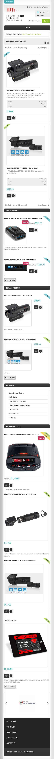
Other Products (14, 413)
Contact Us (10, 743)
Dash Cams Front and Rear (31, 34)
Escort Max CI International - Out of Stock (20, 260)
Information (11, 721)
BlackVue (43, 104)
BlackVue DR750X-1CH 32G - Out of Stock (20, 494)
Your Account (11, 732)
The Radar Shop (11, 752)
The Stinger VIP (10, 620)
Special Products (12, 210)
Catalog (8, 34)
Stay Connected (12, 738)
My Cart (42, 12)
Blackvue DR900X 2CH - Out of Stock (21, 90)
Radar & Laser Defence (16, 393)
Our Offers (10, 727)
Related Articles (29, 752)
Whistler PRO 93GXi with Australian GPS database (23, 218)
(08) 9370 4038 (18, 15)
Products (13, 426)
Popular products (13, 288)
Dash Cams (17, 34)
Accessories (14, 409)
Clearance (12, 417)
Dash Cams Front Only (18, 401)
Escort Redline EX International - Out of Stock (21, 434)
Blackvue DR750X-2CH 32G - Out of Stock (22, 168)
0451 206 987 (14, 18)
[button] (46, 21)
